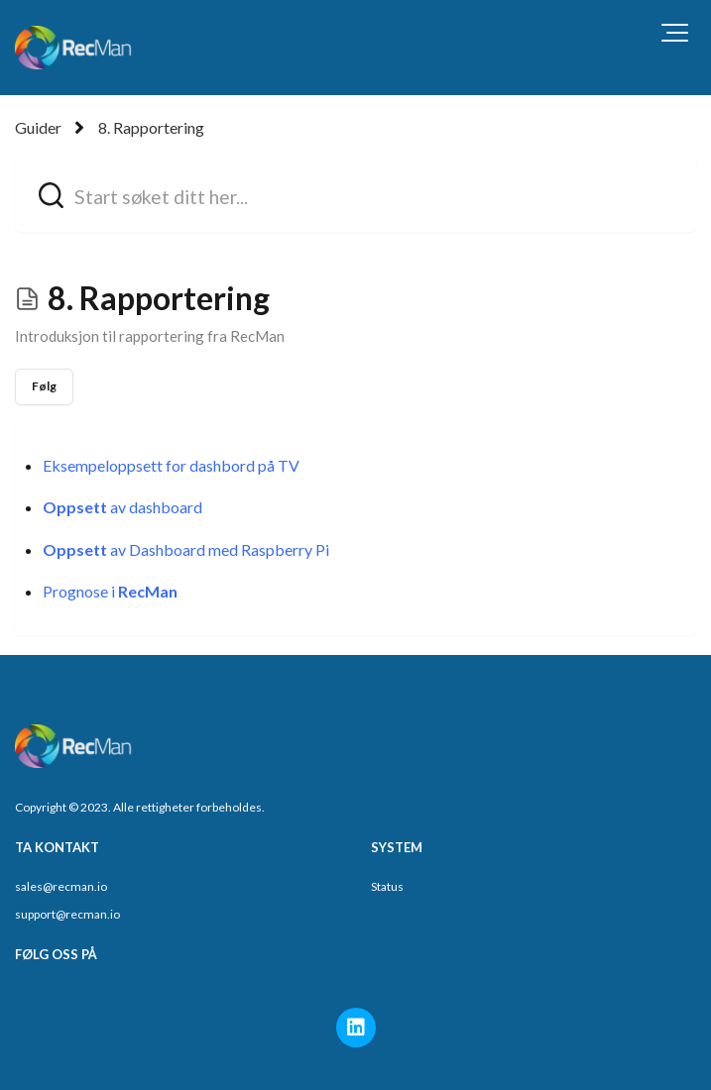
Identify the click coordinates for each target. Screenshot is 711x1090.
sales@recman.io (61, 886)
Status (387, 886)
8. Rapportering (151, 127)
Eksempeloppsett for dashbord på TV (171, 465)
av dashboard (122, 506)
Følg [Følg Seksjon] (44, 386)
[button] (674, 33)
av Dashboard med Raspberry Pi (186, 549)
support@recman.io (67, 914)
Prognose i (110, 591)
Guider (38, 127)
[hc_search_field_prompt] (355, 196)
